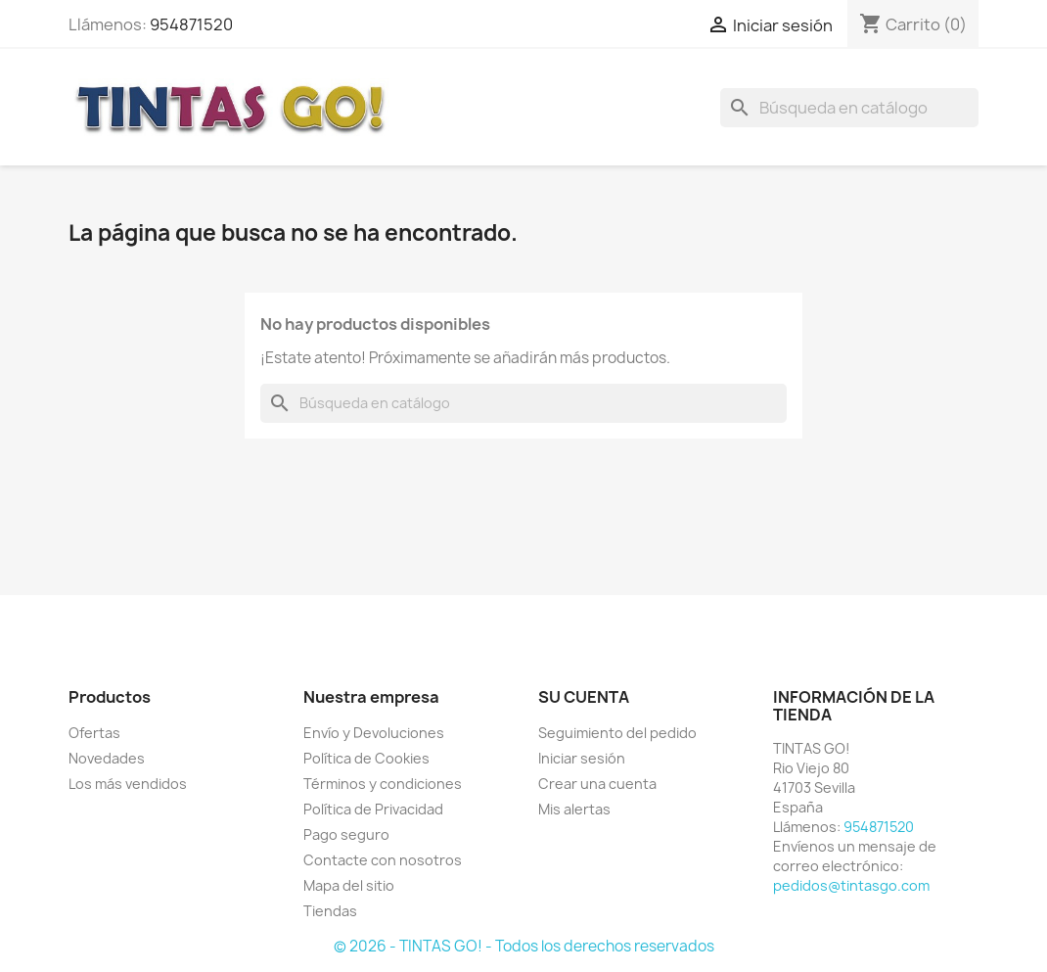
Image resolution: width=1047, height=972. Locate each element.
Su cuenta (583, 697)
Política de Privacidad (373, 809)
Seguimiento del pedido (617, 732)
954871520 (191, 24)
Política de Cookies (366, 758)
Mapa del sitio (348, 885)
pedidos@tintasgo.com (851, 885)
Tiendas (330, 911)
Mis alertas (574, 809)
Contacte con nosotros (382, 860)
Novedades (106, 758)
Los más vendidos (127, 783)
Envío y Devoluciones (373, 732)
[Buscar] (849, 107)
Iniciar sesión (581, 758)
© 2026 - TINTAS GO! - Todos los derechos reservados (524, 946)
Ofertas (94, 732)
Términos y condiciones (382, 783)
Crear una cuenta (597, 783)
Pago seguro (346, 834)
